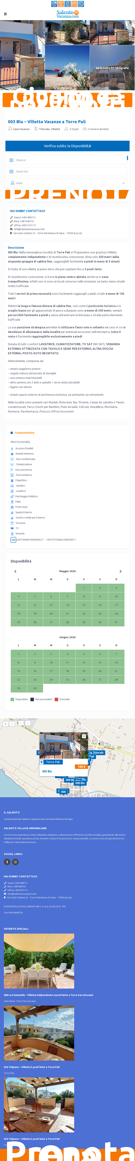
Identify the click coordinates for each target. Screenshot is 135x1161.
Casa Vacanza (21, 129)
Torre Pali (53, 762)
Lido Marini (9, 1001)
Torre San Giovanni (26, 1001)
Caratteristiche (22, 432)
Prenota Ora (69, 1155)
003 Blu (47, 771)
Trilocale (44, 129)
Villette (55, 129)
